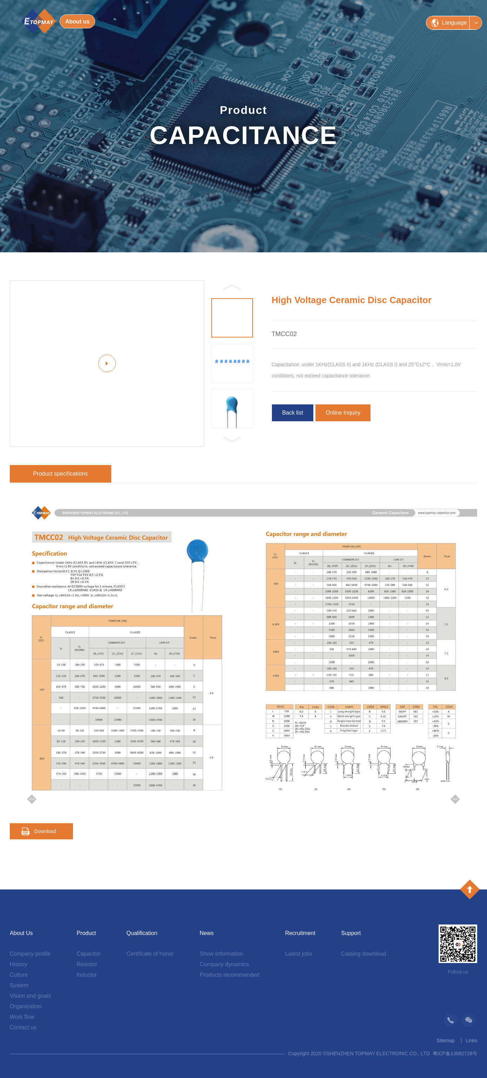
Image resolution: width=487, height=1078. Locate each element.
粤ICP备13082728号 (455, 1053)
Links (472, 1040)
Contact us (23, 1027)
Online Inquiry (343, 413)
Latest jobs (298, 954)
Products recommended (229, 975)
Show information (221, 954)
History (18, 964)
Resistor (86, 964)
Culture (19, 975)
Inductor (86, 975)
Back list (292, 413)
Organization (26, 1006)
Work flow (22, 1017)
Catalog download (363, 954)
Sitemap (445, 1040)
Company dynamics (224, 964)
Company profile (30, 954)
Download (45, 831)
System (19, 985)
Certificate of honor (150, 954)
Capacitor (88, 954)
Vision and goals (30, 996)
